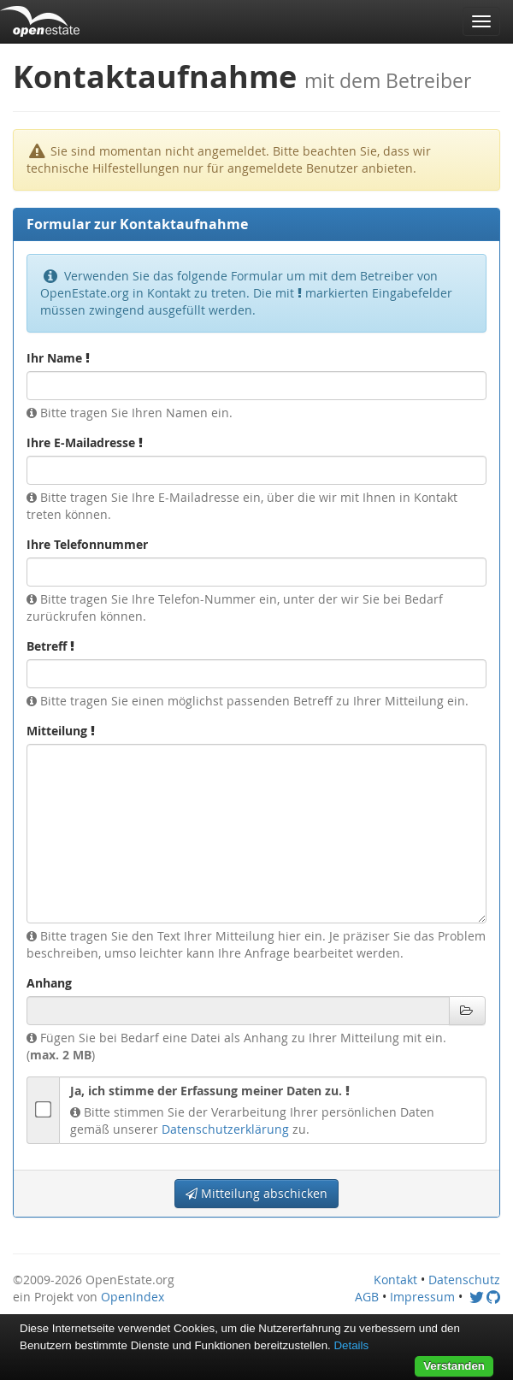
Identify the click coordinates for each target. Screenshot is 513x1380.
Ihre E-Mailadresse (85, 442)
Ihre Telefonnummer (87, 544)
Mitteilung (61, 730)
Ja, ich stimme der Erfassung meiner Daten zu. (210, 1090)
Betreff (50, 646)
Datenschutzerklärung (225, 1129)
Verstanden (454, 1365)
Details (351, 1345)
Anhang (49, 983)
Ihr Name (58, 358)
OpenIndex (132, 1297)
